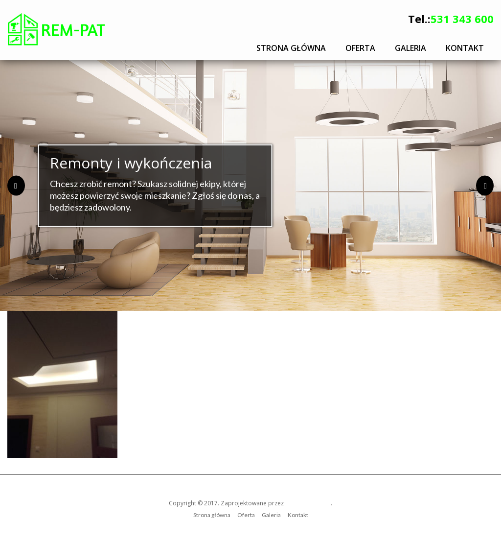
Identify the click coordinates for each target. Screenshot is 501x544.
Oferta (360, 48)
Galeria (410, 48)
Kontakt (465, 48)
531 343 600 (462, 18)
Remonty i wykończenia (131, 163)
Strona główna (291, 48)
